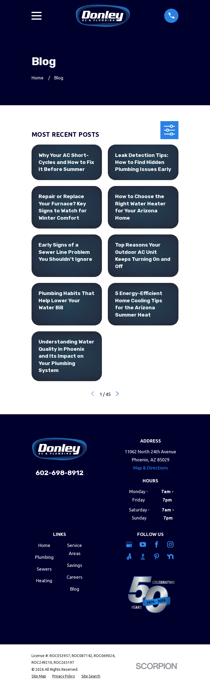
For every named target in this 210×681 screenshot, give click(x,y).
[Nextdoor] (171, 556)
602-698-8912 (60, 473)
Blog (74, 588)
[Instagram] (171, 544)
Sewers (44, 568)
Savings (74, 565)
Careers (74, 577)
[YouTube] (143, 544)
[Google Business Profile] (130, 544)
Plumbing (44, 557)
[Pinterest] (157, 556)
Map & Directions (150, 467)
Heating (44, 580)
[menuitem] (39, 676)
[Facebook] (157, 544)
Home (44, 545)
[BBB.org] (143, 556)
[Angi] (130, 556)
